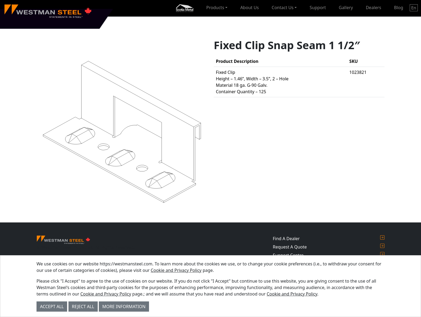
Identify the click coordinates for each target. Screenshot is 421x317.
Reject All (83, 306)
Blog (398, 7)
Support (318, 7)
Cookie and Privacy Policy (176, 270)
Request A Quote (328, 247)
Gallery (346, 7)
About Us (249, 7)
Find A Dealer (328, 238)
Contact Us (282, 7)
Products (215, 7)
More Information (124, 306)
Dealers (373, 7)
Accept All (52, 306)
